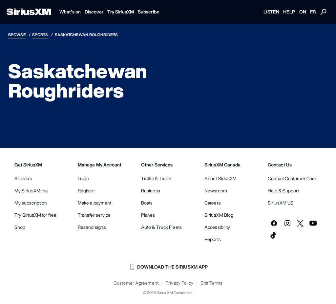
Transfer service (94, 214)
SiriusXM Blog (218, 214)
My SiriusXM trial (31, 190)
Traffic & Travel (156, 178)
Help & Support (283, 190)
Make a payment (94, 202)
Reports (212, 239)
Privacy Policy (179, 283)
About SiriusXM (220, 178)
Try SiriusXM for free (35, 214)
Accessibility (217, 227)
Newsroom (215, 190)
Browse (17, 34)
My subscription (30, 202)
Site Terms (211, 283)
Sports (40, 34)
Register (86, 190)
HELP (289, 11)
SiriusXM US (280, 202)
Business (150, 190)
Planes (148, 214)
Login (83, 178)
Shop (19, 227)
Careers (212, 202)
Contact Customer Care (292, 178)
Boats (147, 202)
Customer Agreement (136, 283)
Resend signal (92, 227)
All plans (23, 178)
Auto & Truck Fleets (161, 227)
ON (302, 11)
